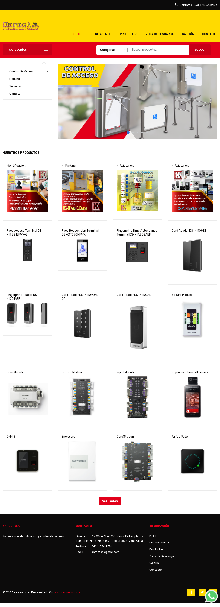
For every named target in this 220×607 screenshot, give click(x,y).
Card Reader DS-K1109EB (189, 231)
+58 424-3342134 (205, 4)
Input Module (125, 372)
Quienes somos (100, 34)
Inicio (76, 34)
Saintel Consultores (68, 596)
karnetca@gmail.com (105, 552)
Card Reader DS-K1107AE (134, 295)
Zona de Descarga (160, 34)
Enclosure (68, 436)
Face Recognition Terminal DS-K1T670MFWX (80, 232)
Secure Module (182, 295)
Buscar (200, 49)
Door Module (15, 372)
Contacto (209, 34)
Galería (188, 34)
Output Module (72, 372)
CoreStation (125, 436)
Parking (14, 78)
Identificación (16, 165)
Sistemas (15, 86)
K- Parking (69, 165)
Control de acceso (28, 71)
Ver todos (110, 501)
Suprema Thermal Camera (190, 372)
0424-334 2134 (102, 546)
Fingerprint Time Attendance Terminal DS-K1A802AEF (137, 232)
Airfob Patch (180, 436)
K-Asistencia (125, 165)
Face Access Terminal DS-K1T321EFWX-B (25, 232)
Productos (128, 34)
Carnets (14, 93)
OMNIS (11, 436)
